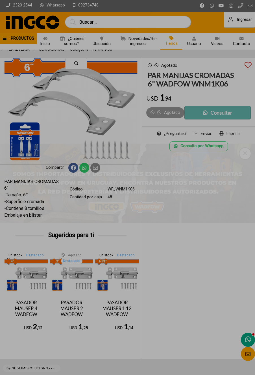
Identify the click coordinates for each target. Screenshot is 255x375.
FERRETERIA (18, 49)
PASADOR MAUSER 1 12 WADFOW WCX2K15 (117, 311)
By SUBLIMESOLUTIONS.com (31, 368)
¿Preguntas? (171, 133)
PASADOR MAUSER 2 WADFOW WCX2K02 (71, 311)
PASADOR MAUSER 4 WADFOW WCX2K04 (26, 311)
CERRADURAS (52, 49)
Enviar (203, 133)
